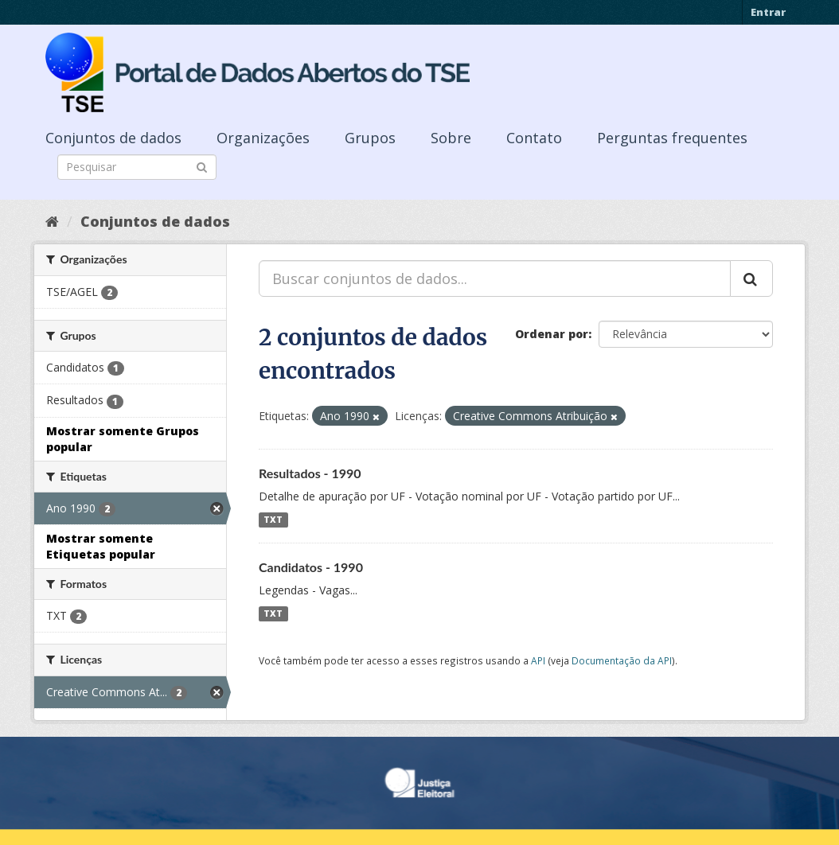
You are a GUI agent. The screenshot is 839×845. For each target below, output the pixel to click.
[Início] (52, 221)
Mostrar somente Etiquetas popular (100, 546)
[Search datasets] (137, 167)
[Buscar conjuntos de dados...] (495, 278)
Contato (534, 137)
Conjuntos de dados (113, 137)
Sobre (451, 137)
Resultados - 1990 (310, 473)
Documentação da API (622, 660)
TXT (273, 519)
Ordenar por (551, 333)
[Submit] (202, 166)
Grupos (370, 137)
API (538, 660)
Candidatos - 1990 (311, 566)
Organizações (263, 137)
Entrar (768, 12)
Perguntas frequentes (672, 137)
